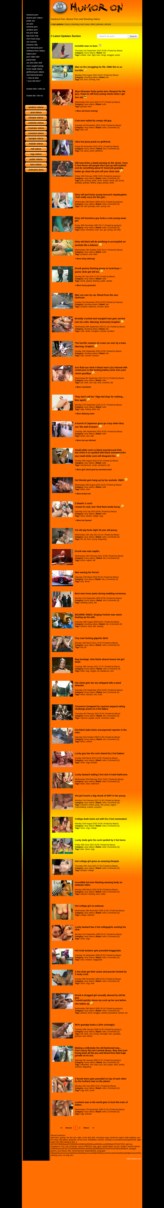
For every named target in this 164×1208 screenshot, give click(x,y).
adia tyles (55, 1137)
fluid (86, 383)
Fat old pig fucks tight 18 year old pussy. (96, 530)
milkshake (84, 1065)
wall (92, 436)
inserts (91, 805)
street (111, 183)
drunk (82, 281)
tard (85, 206)
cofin (82, 331)
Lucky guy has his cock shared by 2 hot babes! (99, 753)
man (89, 55)
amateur (88, 960)
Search (133, 36)
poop (97, 805)
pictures (100, 24)
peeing (105, 183)
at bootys (73, 1146)
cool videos (89, 579)
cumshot (105, 383)
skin (69, 1151)
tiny (81, 647)
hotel (82, 784)
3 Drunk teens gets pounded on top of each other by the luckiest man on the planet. (101, 1080)
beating (100, 626)
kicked (105, 180)
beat (90, 626)
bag (87, 671)
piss (82, 180)
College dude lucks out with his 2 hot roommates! (101, 819)
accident (83, 307)
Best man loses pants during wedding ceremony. (100, 593)
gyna (99, 1146)
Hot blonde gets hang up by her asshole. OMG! (101, 480)
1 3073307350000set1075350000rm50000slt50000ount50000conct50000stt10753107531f (88, 1143)
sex (108, 206)
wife (94, 626)
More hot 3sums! (84, 520)
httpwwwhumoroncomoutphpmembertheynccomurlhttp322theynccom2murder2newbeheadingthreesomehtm (96, 1153)
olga (82, 409)
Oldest (86, 1128)
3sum (82, 516)
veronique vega (102, 1137)
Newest (69, 1128)
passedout (112, 1013)
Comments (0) (114, 127)
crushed (103, 331)
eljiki (79, 1137)
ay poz (116, 1146)
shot (99, 383)
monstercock (85, 465)
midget (95, 516)
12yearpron (55, 1146)
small (94, 465)
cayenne (83, 718)
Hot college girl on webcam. (89, 906)
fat (81, 539)
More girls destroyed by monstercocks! (94, 469)
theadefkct (92, 1140)
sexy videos (89, 104)
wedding (83, 603)
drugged (110, 55)
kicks (100, 180)
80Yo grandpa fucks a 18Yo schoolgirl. (95, 1024)
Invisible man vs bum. (88, 46)
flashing (96, 281)
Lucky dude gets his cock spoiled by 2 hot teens (100, 840)
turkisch (83, 626)
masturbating (80, 807)
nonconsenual (78, 1151)
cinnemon (105, 718)
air (98, 671)
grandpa (78, 183)
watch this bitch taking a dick (63, 1142)
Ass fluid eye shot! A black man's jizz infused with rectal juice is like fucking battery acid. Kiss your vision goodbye (101, 370)
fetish (82, 671)
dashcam (92, 307)
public (94, 180)
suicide (88, 356)
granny (89, 281)
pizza (86, 151)
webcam (83, 894)
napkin (89, 560)
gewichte (72, 1140)
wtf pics (108, 24)
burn (86, 79)
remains (95, 356)
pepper (91, 718)
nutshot (89, 741)
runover (100, 307)
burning (92, 79)
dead (107, 307)
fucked (121, 1013)
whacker (89, 694)
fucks (86, 1034)
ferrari (87, 581)
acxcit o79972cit (85, 1146)
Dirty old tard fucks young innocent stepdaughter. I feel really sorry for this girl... (101, 195)
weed (82, 694)
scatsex (90, 807)
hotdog (88, 409)
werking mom (56, 1155)
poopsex (97, 807)
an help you (68, 1155)
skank (111, 180)
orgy (101, 516)
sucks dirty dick (88, 1137)
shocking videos (91, 77)
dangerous (104, 671)
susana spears (134, 1146)
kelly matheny (130, 1137)
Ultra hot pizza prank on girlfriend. (93, 141)
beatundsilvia (90, 1151)
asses (82, 436)
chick (100, 694)
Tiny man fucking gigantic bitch (91, 638)
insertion (83, 805)
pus (100, 1065)
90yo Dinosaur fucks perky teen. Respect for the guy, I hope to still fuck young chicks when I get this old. (100, 94)
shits (116, 1065)
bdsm (82, 489)
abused (83, 1013)
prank (91, 151)
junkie (117, 55)
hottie (103, 894)
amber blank (107, 1146)
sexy (87, 24)
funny (67, 24)
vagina (113, 805)
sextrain (88, 1114)
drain (96, 1065)
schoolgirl (104, 1034)
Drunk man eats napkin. (87, 551)
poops (110, 1065)
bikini (82, 741)
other (93, 24)
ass (81, 383)
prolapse (84, 254)
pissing (88, 180)
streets (109, 281)
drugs (103, 55)
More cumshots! (84, 387)
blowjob (94, 762)
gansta (63, 1137)
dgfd (139, 1140)
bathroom (95, 784)
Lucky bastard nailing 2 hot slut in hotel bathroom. (101, 774)
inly (67, 1146)
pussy (121, 180)
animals (78, 1067)
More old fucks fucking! (87, 111)
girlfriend (99, 151)
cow (91, 1065)
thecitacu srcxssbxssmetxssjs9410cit (120, 1140)
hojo (94, 1146)
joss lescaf (62, 1151)
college (94, 828)
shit (102, 805)
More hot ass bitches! (86, 440)
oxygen (93, 671)
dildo (95, 254)
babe (112, 718)
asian (82, 230)
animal (121, 1065)
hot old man (72, 1137)
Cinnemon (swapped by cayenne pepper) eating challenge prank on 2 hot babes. (100, 707)
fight (94, 55)
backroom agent (117, 1137)
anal (90, 254)
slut (98, 409)
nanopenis (102, 465)
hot (81, 151)
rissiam (124, 1146)
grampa (83, 106)
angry (99, 183)
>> (93, 1128)
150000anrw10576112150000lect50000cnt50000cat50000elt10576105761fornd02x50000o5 (89, 1149)
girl (116, 180)
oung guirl (101, 1151)
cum (90, 383)
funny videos (89, 53)
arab (82, 960)
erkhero (101, 1140)
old (86, 130)
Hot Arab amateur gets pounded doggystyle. (98, 950)
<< (61, 1128)
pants (91, 603)
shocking (75, 24)
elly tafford (63, 1140)
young (103, 206)
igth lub (129, 1144)
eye (95, 383)
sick (112, 671)
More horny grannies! (86, 285)
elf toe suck (82, 1140)
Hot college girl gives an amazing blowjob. (97, 861)
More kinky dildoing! (86, 259)
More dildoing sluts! (86, 414)
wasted (104, 1013)
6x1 (62, 1146)
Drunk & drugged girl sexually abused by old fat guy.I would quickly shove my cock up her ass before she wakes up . (100, 999)
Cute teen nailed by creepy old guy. (93, 120)
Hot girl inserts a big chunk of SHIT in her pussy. (100, 795)
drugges (96, 1013)
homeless (90, 230)
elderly (93, 183)
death (87, 331)
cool (82, 24)
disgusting (102, 539)
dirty (119, 230)
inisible (83, 55)
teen (90, 106)
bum (98, 55)
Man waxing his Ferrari (87, 572)
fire (81, 79)
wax (82, 581)
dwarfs (89, 516)
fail (111, 383)
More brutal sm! (84, 494)
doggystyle (97, 960)
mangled (94, 331)
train (82, 356)
